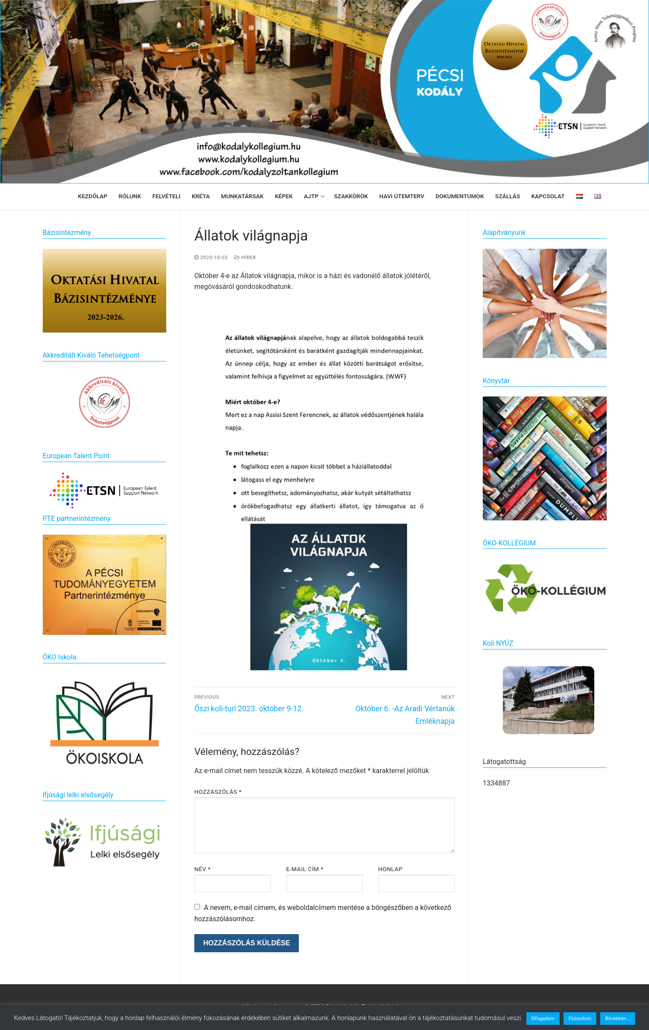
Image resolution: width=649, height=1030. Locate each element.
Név (202, 868)
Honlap (390, 868)
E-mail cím (304, 868)
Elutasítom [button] (580, 1018)
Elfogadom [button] (543, 1018)
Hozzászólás (218, 791)
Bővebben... (617, 1018)
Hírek (245, 257)
